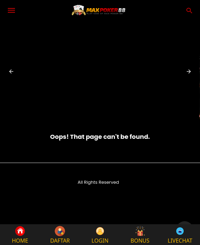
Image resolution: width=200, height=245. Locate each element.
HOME (20, 234)
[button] (11, 71)
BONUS (140, 234)
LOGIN (100, 234)
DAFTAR (60, 234)
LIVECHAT (180, 234)
